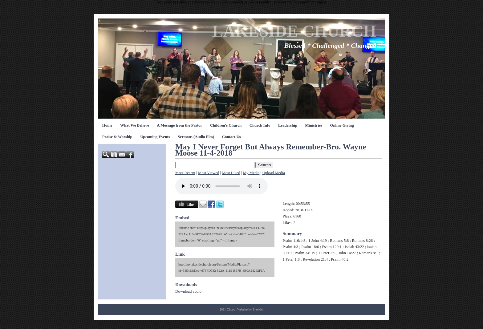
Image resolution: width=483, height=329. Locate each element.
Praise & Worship (117, 137)
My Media (251, 173)
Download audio (188, 291)
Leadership (287, 125)
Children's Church (226, 125)
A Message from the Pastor (179, 125)
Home (107, 125)
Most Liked (231, 173)
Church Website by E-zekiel (245, 309)
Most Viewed (208, 173)
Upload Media (273, 173)
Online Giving (342, 125)
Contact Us (231, 137)
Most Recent (185, 173)
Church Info (260, 125)
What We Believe (134, 125)
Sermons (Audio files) (196, 137)
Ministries (313, 125)
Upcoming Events (155, 137)
